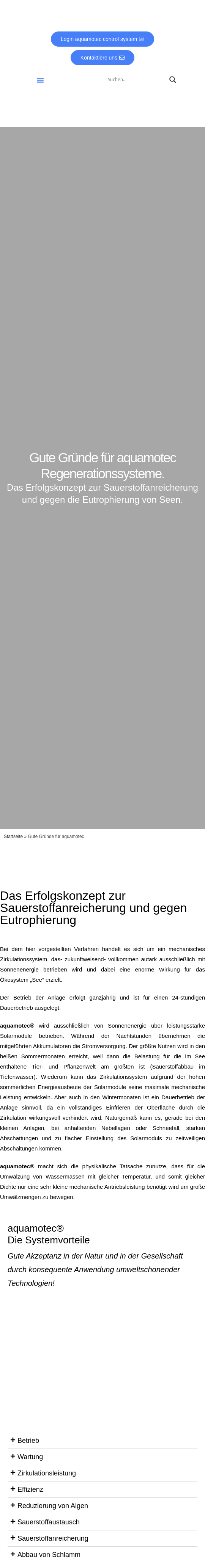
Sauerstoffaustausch (48, 1522)
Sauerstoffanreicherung (52, 1538)
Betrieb (28, 1440)
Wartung (30, 1457)
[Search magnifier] (172, 79)
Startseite (13, 836)
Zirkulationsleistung (46, 1473)
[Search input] (137, 79)
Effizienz (30, 1489)
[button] (40, 80)
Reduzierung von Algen (52, 1506)
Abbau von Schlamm (48, 1554)
